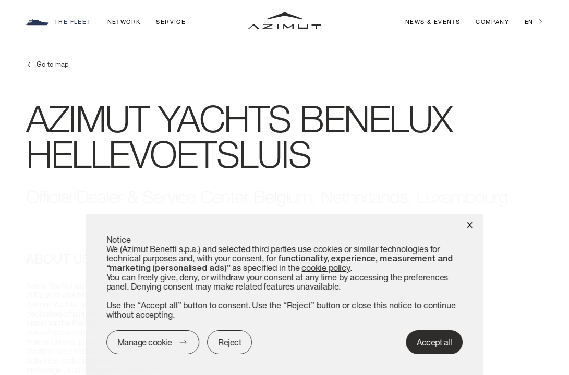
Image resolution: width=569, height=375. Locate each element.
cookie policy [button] (326, 267)
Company (492, 21)
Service (171, 21)
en (528, 21)
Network (124, 21)
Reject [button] (229, 342)
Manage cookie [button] (144, 342)
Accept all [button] (434, 342)
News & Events (432, 21)
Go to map (53, 64)
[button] (469, 224)
